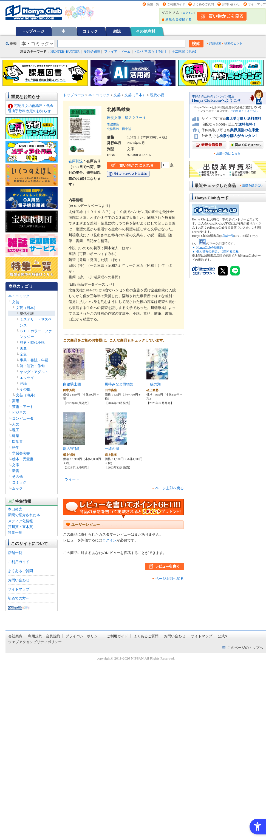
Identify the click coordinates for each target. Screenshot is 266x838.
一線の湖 (153, 384)
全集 (23, 354)
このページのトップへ (245, 648)
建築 (15, 436)
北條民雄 (113, 128)
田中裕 (126, 128)
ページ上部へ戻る (169, 488)
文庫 (15, 465)
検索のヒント (233, 43)
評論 (23, 383)
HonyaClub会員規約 (209, 247)
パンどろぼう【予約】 (151, 51)
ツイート (72, 479)
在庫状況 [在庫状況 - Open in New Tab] (76, 161)
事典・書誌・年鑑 (34, 360)
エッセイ (27, 378)
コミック (90, 31)
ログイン (188, 12)
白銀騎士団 (72, 384)
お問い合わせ (231, 4)
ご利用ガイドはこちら (244, 110)
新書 (15, 471)
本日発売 (15, 509)
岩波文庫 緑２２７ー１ (126, 118)
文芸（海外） (26, 395)
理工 (15, 430)
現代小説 (27, 313)
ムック (17, 488)
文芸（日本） (26, 308)
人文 (15, 424)
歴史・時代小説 (32, 342)
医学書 (17, 442)
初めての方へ (18, 598)
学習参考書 (21, 453)
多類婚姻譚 (92, 51)
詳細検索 (215, 43)
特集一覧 (15, 532)
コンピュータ (22, 418)
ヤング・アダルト (34, 372)
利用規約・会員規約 (44, 636)
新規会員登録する (178, 19)
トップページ (32, 31)
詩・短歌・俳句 (32, 366)
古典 (23, 348)
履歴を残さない (252, 185)
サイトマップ (257, 4)
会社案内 (15, 636)
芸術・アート (22, 407)
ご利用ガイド (176, 4)
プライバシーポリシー (83, 636)
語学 (15, 447)
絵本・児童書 (22, 459)
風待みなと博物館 (119, 384)
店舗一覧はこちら (228, 153)
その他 (25, 389)
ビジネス (19, 412)
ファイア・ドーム (117, 51)
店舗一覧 (153, 4)
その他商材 (145, 31)
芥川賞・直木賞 (20, 527)
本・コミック (19, 296)
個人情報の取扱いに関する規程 (217, 251)
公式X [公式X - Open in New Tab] (223, 636)
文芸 (15, 302)
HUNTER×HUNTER (65, 51)
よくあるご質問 (203, 4)
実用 (15, 401)
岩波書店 (113, 124)
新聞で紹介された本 (24, 515)
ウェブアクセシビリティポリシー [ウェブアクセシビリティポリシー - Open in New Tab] (35, 642)
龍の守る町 (72, 449)
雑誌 (117, 31)
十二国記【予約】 (185, 51)
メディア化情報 (20, 521)
